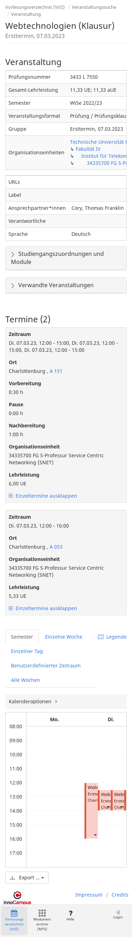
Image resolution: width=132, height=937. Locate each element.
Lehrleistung (24, 474)
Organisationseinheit (34, 446)
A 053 (55, 546)
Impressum (88, 894)
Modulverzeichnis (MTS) (42, 920)
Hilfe (70, 916)
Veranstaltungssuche (94, 7)
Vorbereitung (25, 383)
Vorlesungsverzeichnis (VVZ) (35, 7)
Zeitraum (20, 334)
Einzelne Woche (63, 636)
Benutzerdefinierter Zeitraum (46, 665)
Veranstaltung (26, 14)
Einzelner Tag (27, 651)
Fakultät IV (88, 149)
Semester (22, 636)
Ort (13, 362)
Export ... (27, 877)
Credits (120, 894)
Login (117, 914)
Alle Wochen (25, 680)
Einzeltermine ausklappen (43, 495)
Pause (16, 404)
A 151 (55, 371)
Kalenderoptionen (31, 701)
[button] (95, 835)
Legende (112, 636)
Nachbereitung (27, 425)
